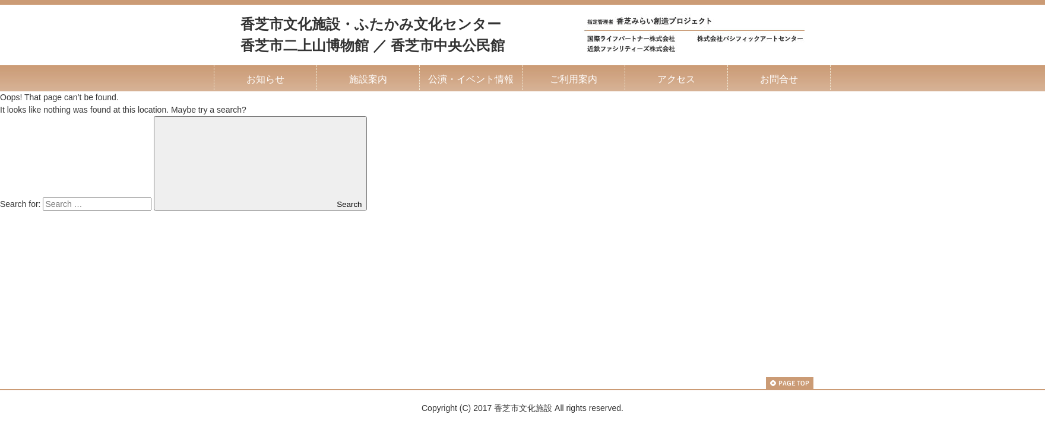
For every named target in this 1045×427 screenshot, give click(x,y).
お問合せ (779, 79)
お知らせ (265, 79)
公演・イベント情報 (471, 79)
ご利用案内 (573, 79)
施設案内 (368, 79)
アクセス (676, 79)
